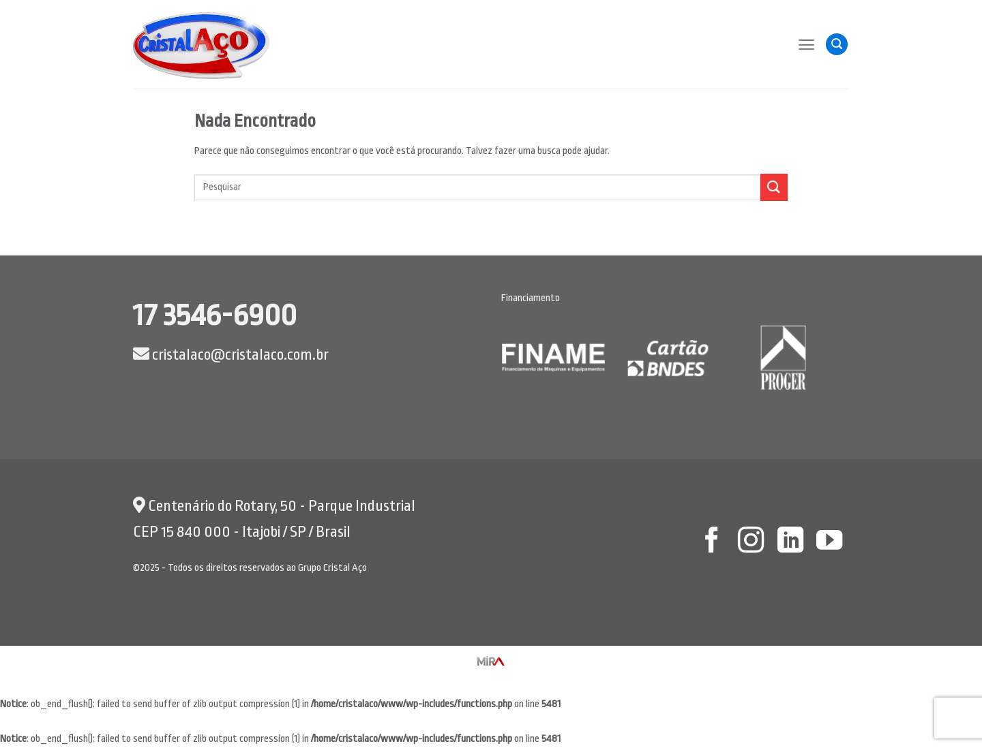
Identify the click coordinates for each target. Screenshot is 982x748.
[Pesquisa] (837, 44)
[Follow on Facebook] (711, 542)
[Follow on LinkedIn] (790, 542)
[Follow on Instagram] (751, 542)
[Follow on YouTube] (829, 542)
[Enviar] (774, 187)
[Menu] (806, 45)
